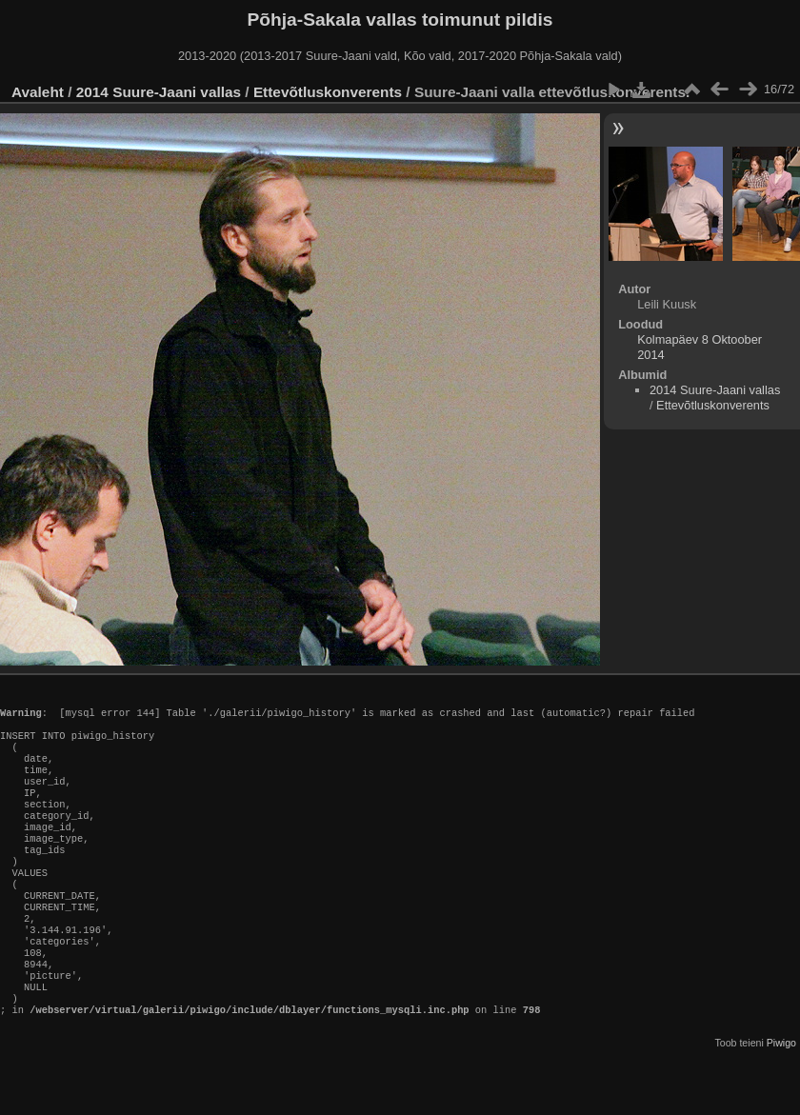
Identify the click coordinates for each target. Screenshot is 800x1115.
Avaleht (37, 92)
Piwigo (781, 1099)
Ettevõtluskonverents (327, 92)
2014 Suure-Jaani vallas (158, 92)
